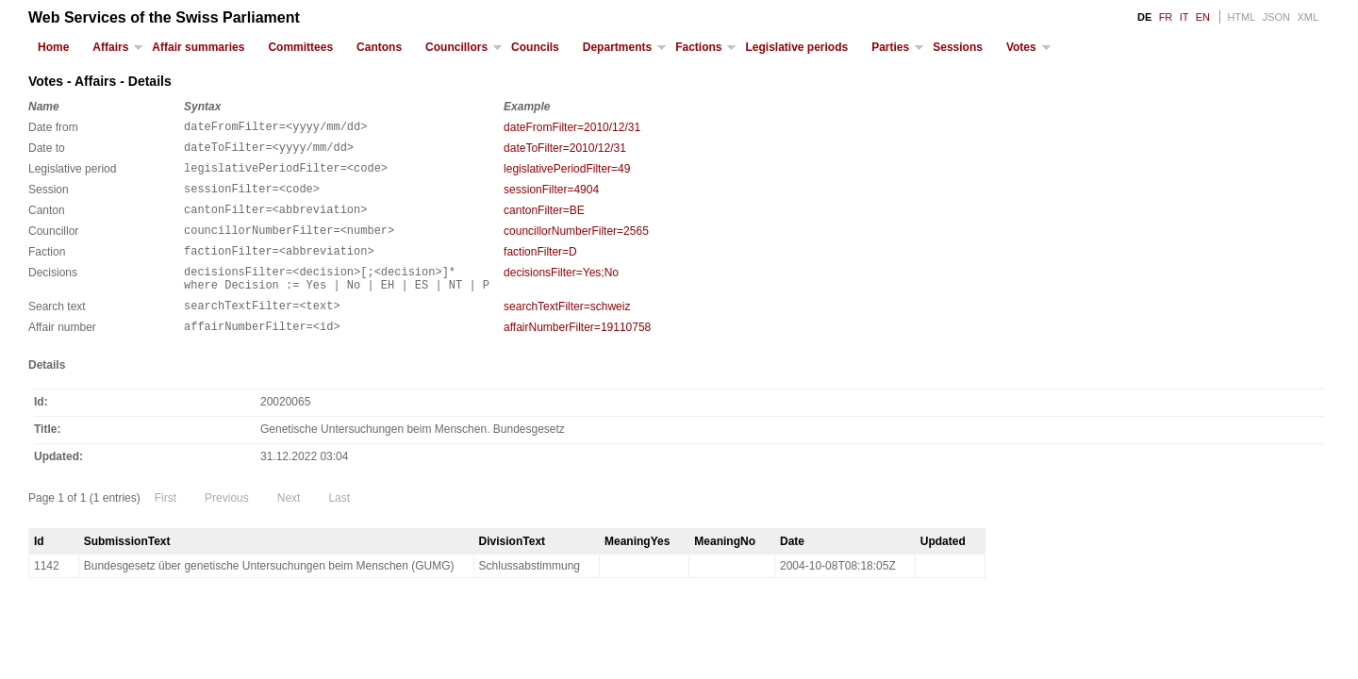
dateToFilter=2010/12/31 (565, 150)
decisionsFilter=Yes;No (561, 292)
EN (1203, 17)
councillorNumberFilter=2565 (576, 245)
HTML (1241, 17)
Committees (300, 47)
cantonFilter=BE (544, 221)
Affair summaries (198, 47)
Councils (535, 47)
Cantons (379, 47)
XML (1307, 17)
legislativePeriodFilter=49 (567, 174)
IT (1184, 17)
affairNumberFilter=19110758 (577, 355)
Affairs (110, 47)
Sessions (958, 47)
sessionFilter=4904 (551, 198)
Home (53, 47)
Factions (698, 47)
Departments (617, 47)
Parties (890, 47)
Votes (1021, 47)
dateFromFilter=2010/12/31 (572, 127)
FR (1166, 17)
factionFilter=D (540, 268)
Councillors (456, 47)
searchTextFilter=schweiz (567, 332)
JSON (1276, 17)
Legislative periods (796, 47)
